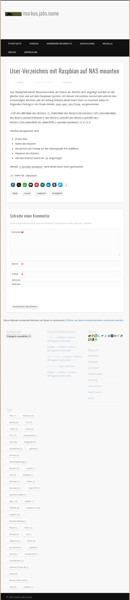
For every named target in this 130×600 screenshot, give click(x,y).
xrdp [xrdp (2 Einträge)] (12, 585)
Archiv (12, 52)
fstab (15, 192)
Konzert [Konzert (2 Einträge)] (14, 467)
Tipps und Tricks (67, 364)
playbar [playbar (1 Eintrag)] (29, 500)
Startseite (14, 43)
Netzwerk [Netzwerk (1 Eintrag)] (15, 486)
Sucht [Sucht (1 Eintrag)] (13, 552)
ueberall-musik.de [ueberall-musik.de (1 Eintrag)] (19, 566)
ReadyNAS (57, 192)
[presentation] (35, 296)
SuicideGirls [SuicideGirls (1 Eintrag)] (31, 552)
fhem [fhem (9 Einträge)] (13, 440)
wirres (91, 397)
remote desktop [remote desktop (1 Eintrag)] (17, 520)
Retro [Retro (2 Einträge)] (28, 526)
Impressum (30, 52)
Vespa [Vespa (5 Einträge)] (13, 572)
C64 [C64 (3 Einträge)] (29, 421)
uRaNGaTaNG (95, 372)
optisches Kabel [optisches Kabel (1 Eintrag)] (17, 493)
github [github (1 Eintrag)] (34, 447)
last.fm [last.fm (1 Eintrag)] (30, 467)
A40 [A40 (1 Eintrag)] (12, 414)
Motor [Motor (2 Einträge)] (31, 480)
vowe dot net (94, 384)
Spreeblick (93, 366)
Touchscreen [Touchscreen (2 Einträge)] (16, 559)
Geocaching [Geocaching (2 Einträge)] (15, 447)
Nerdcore (93, 354)
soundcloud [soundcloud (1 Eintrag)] (15, 546)
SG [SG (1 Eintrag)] (28, 533)
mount (27, 192)
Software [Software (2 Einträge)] (14, 539)
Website (16, 282)
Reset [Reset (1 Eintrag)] (13, 526)
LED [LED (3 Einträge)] (12, 473)
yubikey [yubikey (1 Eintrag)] (28, 585)
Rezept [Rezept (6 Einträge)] (14, 533)
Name (18, 263)
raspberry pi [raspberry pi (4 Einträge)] (33, 506)
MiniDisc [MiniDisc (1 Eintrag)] (14, 480)
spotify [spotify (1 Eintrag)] (33, 546)
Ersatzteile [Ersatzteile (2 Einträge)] (30, 434)
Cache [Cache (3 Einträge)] (13, 427)
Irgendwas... (68, 82)
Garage (33, 43)
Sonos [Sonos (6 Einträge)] (31, 539)
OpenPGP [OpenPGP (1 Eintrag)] (34, 486)
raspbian (41, 192)
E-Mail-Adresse (18, 275)
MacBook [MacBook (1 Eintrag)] (28, 473)
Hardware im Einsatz (59, 43)
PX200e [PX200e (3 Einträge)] (14, 506)
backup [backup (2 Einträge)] (13, 421)
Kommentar (18, 231)
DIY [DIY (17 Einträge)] (12, 434)
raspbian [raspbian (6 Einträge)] (14, 513)
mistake (20, 82)
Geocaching (87, 43)
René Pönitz (94, 390)
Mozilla (108, 43)
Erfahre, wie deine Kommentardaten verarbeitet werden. (95, 319)
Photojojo (93, 360)
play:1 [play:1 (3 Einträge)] (13, 500)
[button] (13, 184)
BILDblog (92, 378)
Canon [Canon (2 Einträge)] (29, 427)
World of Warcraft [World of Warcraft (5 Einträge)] (18, 579)
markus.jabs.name (41, 13)
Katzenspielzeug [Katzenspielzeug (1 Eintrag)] (18, 460)
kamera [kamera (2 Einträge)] (14, 454)
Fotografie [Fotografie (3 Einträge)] (30, 440)
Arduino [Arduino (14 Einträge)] (28, 414)
